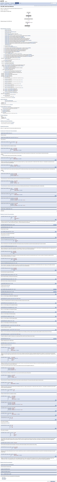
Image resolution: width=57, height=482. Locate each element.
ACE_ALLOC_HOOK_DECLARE (9, 100)
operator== (6, 89)
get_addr (6, 58)
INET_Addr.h (4, 477)
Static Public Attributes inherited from (7, 122)
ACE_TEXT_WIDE (33, 42)
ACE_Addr (13, 97)
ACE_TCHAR (12, 216)
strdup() (10, 265)
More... (22, 8)
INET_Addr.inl (4, 479)
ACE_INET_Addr (7, 33)
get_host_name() (3, 265)
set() (3, 155)
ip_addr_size (4, 110)
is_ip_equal (6, 92)
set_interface (6, 68)
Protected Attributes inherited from (7, 123)
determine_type (5, 111)
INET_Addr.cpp (4, 478)
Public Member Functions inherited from (8, 97)
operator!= (6, 90)
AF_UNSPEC (28, 35)
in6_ (5, 103)
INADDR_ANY (23, 37)
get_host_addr (7, 74)
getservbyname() (4, 178)
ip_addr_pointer (5, 109)
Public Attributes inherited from (7, 104)
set (5, 49)
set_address (6, 67)
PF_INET (20, 155)
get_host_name (7, 71)
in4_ (5, 102)
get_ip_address (7, 76)
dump (5, 95)
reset (3, 112)
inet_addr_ (8, 119)
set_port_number (7, 66)
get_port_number (7, 69)
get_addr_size (7, 60)
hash (5, 93)
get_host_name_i (5, 107)
